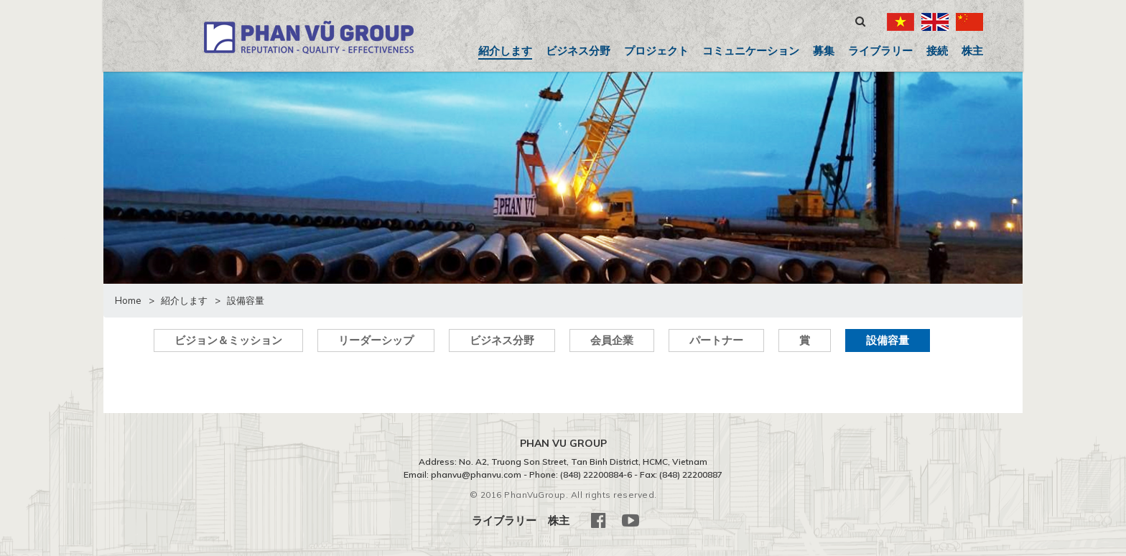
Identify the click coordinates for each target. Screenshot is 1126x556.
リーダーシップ (376, 340)
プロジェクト (656, 50)
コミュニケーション (750, 50)
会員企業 (611, 340)
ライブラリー (880, 50)
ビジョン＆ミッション (228, 340)
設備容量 (887, 340)
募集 (823, 50)
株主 (972, 50)
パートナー (716, 340)
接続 (937, 50)
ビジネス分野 (578, 50)
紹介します (505, 50)
